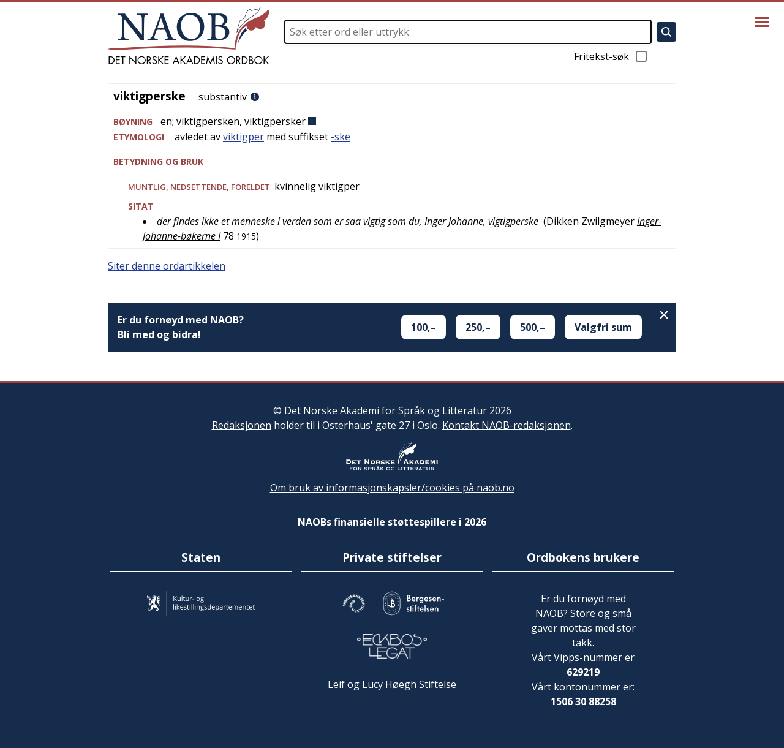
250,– (478, 327)
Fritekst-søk (611, 56)
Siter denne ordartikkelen (166, 266)
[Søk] (666, 32)
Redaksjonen (241, 425)
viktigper (243, 136)
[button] (392, 121)
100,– (423, 327)
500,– (532, 327)
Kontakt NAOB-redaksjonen (506, 425)
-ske (340, 136)
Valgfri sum (603, 327)
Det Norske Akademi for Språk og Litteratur (385, 410)
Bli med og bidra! (159, 334)
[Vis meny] (762, 22)
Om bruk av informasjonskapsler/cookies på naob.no (392, 487)
